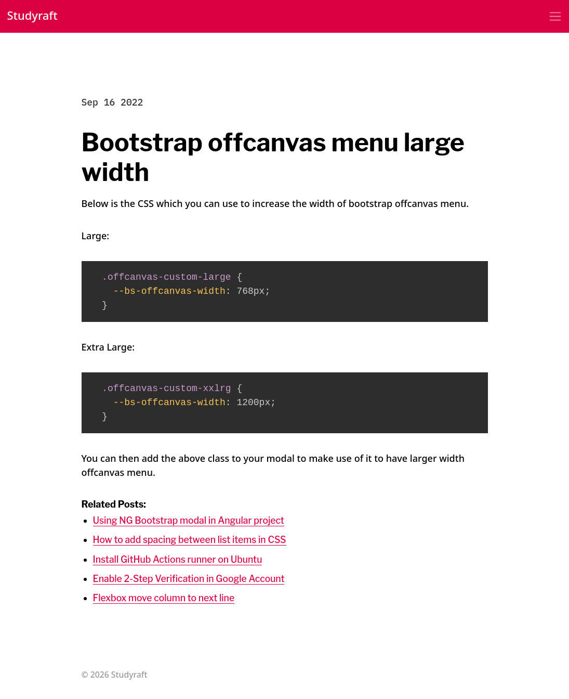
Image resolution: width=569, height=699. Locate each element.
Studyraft (33, 16)
